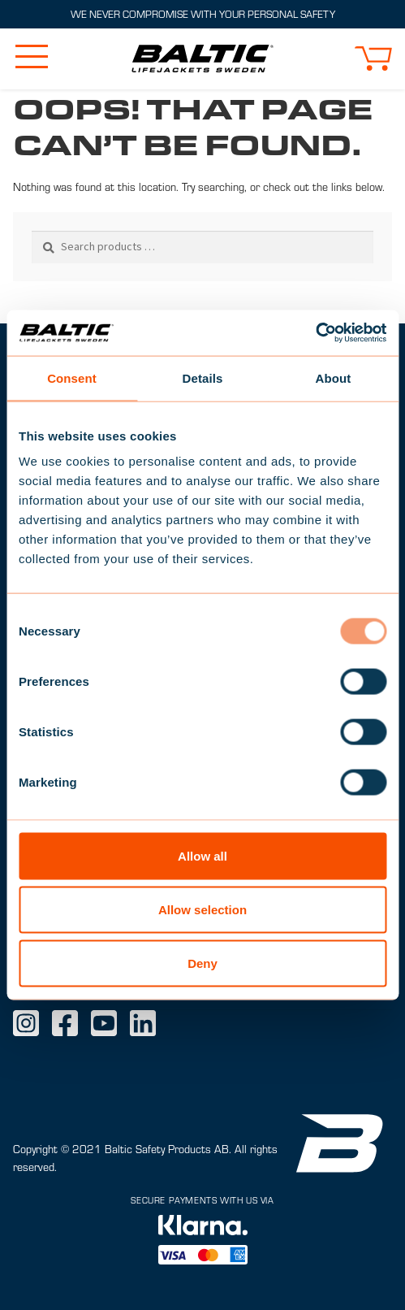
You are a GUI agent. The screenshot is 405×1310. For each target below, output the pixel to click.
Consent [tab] (72, 377)
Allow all (202, 856)
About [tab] (333, 377)
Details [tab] (203, 377)
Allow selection (202, 909)
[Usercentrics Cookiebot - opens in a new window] (315, 333)
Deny (202, 962)
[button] (373, 58)
